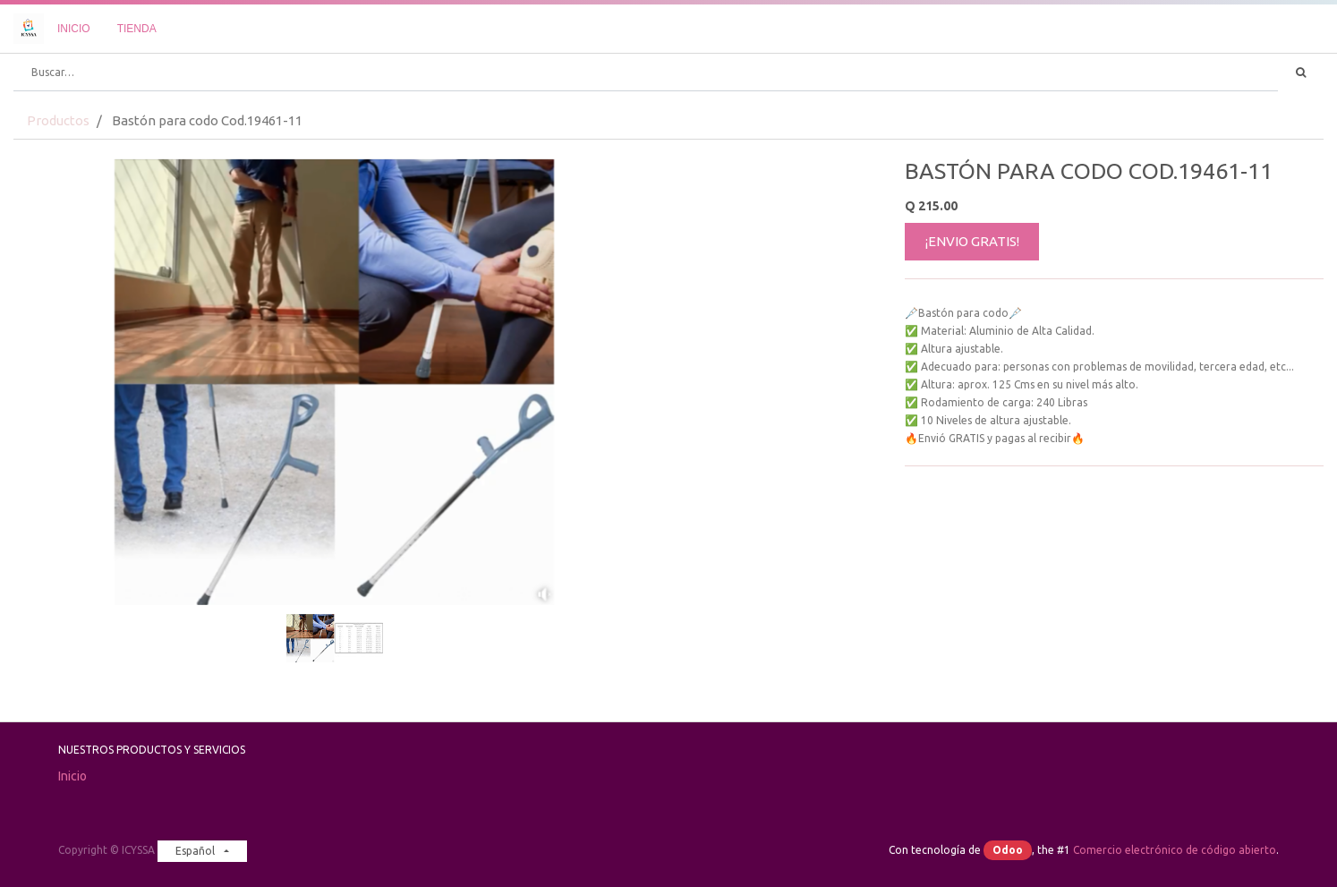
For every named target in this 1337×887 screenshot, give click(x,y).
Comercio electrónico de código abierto (1174, 850)
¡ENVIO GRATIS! (972, 241)
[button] (61, 337)
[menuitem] (74, 28)
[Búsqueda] (1301, 72)
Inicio (72, 776)
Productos (58, 120)
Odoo (1007, 850)
